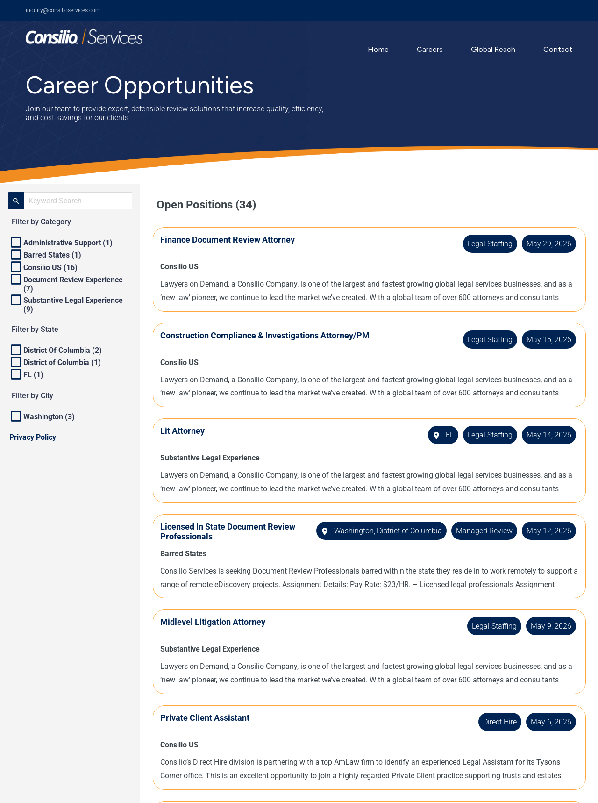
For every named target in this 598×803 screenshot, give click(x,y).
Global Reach (493, 49)
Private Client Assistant (208, 718)
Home (378, 49)
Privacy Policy (32, 437)
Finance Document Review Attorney (231, 239)
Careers (430, 49)
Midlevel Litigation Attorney (216, 622)
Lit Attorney (186, 431)
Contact (557, 49)
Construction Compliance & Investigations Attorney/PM (268, 335)
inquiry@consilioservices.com (63, 10)
